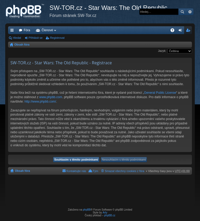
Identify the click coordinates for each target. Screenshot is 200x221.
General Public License (160, 92)
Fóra (27, 30)
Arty (105, 212)
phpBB (87, 209)
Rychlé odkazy (13, 31)
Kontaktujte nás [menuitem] (76, 171)
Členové (47, 30)
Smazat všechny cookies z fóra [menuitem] (124, 171)
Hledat (182, 12)
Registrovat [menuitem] (189, 31)
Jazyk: (162, 50)
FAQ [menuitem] (174, 31)
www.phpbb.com (50, 97)
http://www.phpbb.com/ (40, 101)
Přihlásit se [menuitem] (181, 31)
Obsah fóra (21, 44)
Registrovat (57, 37)
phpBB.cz (109, 215)
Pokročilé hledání (189, 12)
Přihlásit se (36, 37)
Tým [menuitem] (95, 171)
